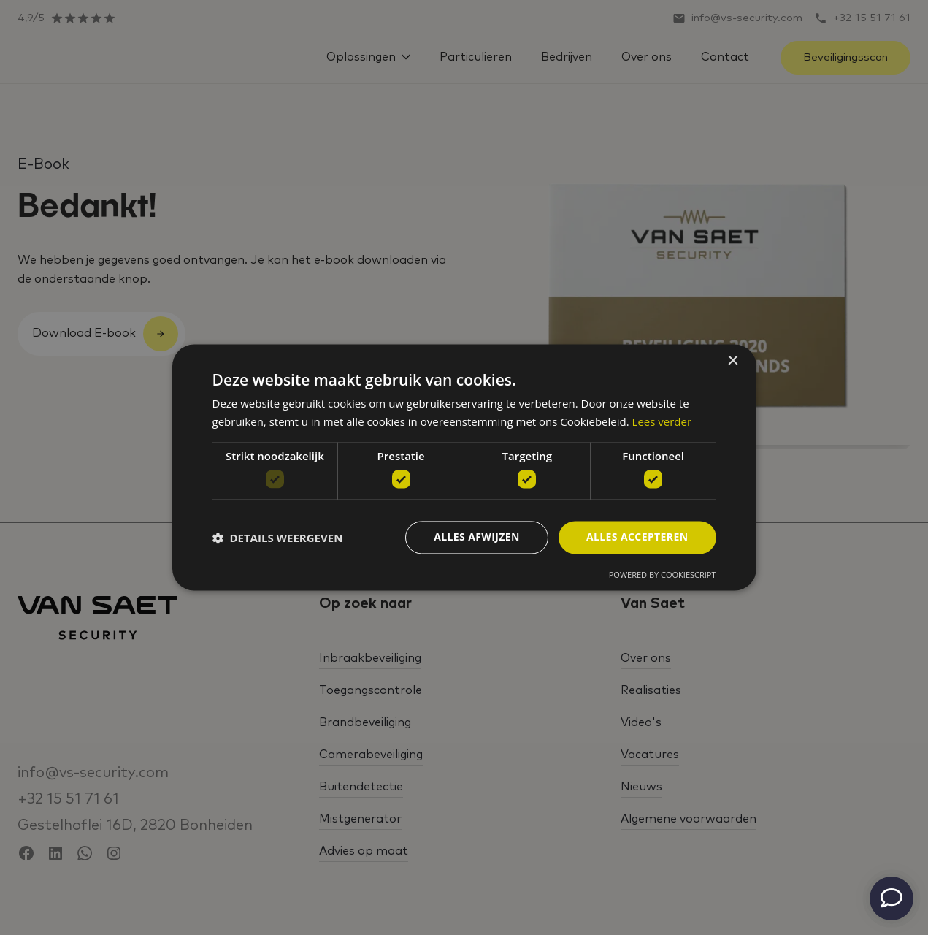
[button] (277, 537)
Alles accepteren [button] (637, 537)
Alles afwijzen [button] (477, 537)
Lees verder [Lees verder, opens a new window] (662, 422)
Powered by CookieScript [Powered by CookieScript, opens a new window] (662, 575)
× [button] (732, 361)
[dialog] (464, 467)
